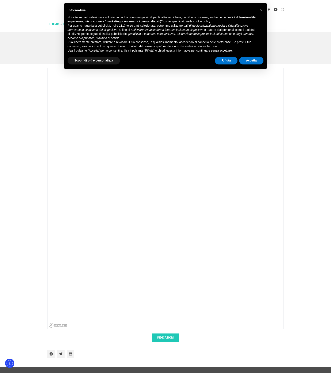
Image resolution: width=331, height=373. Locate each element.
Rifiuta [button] (226, 60)
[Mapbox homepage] (58, 325)
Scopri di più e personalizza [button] (93, 60)
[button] (51, 354)
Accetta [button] (251, 60)
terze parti (133, 25)
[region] (165, 198)
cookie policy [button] (201, 21)
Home (54, 24)
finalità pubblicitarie (114, 34)
